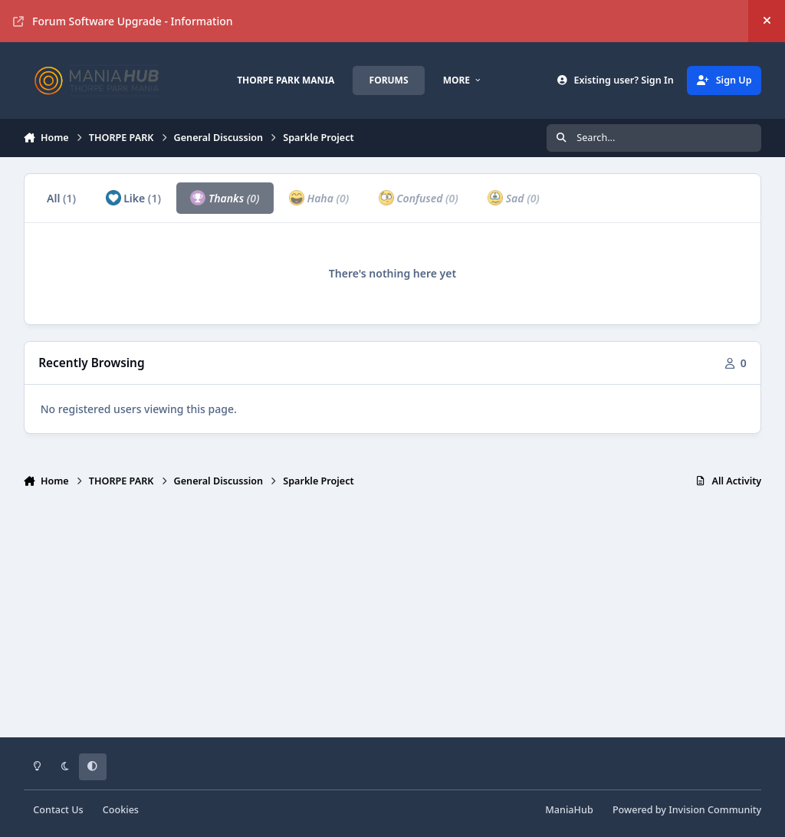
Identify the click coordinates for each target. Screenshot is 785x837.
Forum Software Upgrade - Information (123, 21)
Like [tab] (133, 197)
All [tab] (61, 198)
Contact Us (58, 809)
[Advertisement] (393, 619)
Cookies (121, 809)
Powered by (687, 809)
